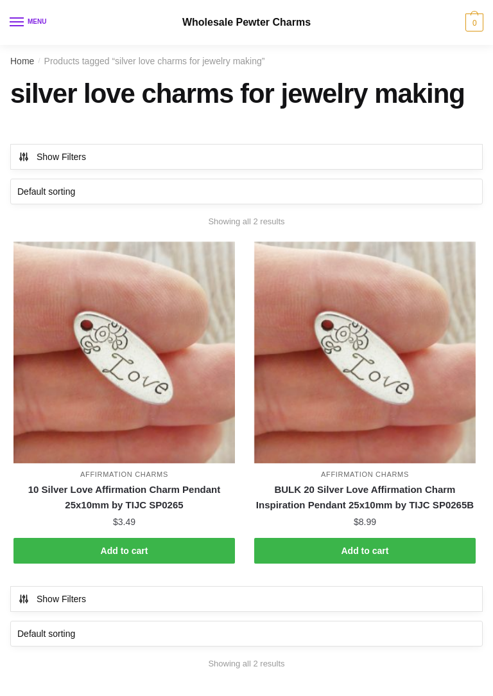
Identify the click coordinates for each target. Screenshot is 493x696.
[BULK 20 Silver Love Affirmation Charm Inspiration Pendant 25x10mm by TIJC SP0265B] (365, 352)
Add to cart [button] (124, 551)
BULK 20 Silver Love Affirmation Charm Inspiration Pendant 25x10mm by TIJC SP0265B (365, 497)
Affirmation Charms (124, 474)
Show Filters (52, 157)
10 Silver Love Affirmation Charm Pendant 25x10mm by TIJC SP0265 (124, 497)
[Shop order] (246, 191)
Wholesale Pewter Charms (246, 22)
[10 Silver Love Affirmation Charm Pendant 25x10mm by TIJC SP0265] (124, 352)
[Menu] (29, 22)
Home (22, 61)
